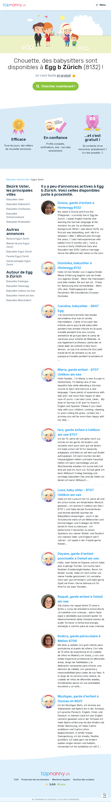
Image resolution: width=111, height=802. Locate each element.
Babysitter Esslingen (17, 281)
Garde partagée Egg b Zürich (18, 263)
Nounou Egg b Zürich (17, 238)
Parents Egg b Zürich (17, 256)
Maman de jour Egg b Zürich (17, 245)
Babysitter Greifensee (18, 208)
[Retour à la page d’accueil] (14, 5)
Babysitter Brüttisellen (18, 221)
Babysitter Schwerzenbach (15, 215)
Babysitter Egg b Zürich (19, 251)
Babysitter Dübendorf (18, 204)
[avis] (55, 784)
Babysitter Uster (15, 199)
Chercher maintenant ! (55, 86)
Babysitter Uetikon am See (20, 290)
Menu (101, 5)
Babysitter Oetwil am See (20, 295)
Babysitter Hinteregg (17, 286)
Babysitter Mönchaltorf (18, 300)
